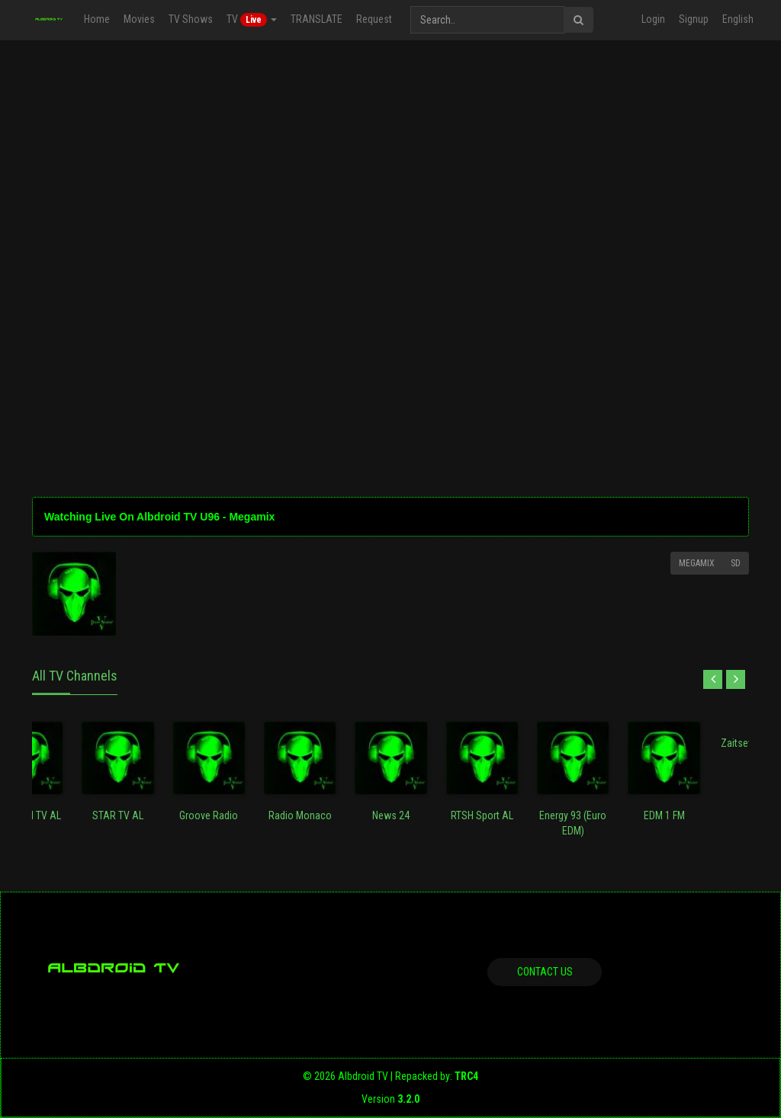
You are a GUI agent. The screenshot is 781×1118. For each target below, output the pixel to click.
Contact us (545, 972)
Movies (139, 19)
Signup (694, 19)
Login (653, 19)
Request (374, 19)
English (738, 19)
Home (97, 19)
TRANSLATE (316, 19)
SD (736, 563)
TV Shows (191, 19)
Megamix (697, 563)
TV (252, 20)
